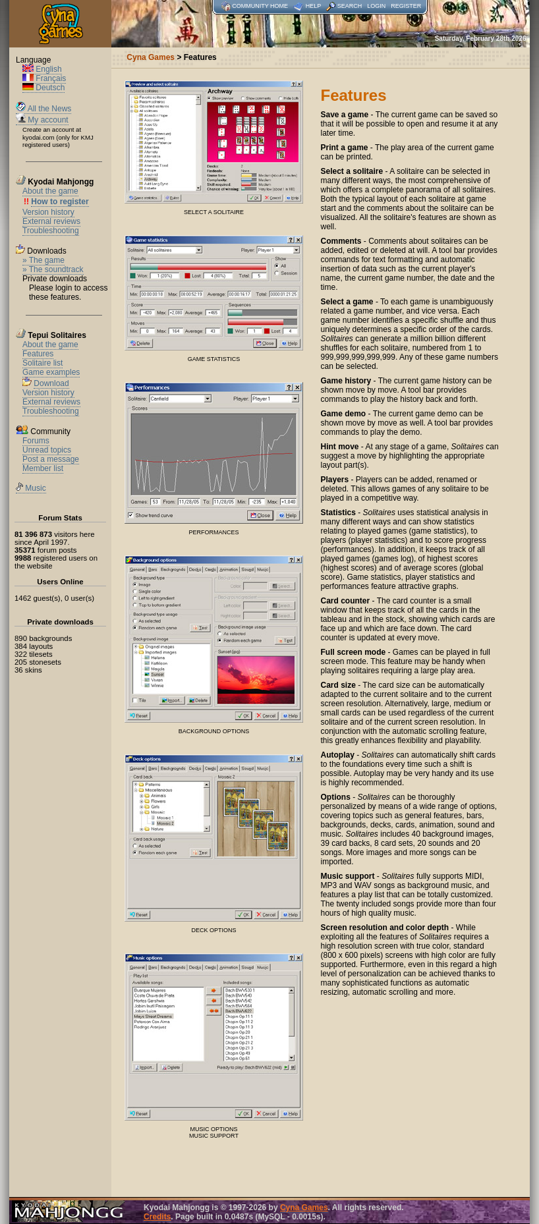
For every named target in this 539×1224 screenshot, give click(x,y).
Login (376, 6)
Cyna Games (304, 1207)
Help (314, 6)
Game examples (51, 372)
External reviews (51, 221)
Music (31, 488)
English (42, 69)
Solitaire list (42, 363)
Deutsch (43, 87)
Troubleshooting (50, 230)
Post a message (50, 459)
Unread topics (46, 450)
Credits (157, 1216)
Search (349, 6)
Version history (48, 212)
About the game (50, 191)
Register (406, 6)
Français (44, 78)
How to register (59, 201)
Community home (260, 6)
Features (37, 353)
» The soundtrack (53, 269)
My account (42, 120)
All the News (43, 108)
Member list (42, 468)
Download (51, 383)
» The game (43, 260)
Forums (35, 440)
